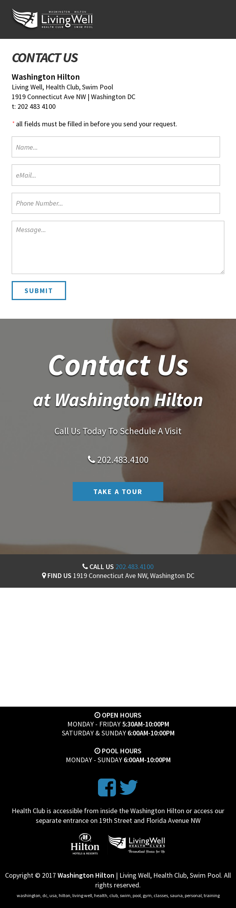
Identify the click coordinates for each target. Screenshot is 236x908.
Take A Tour (118, 491)
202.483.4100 (134, 566)
